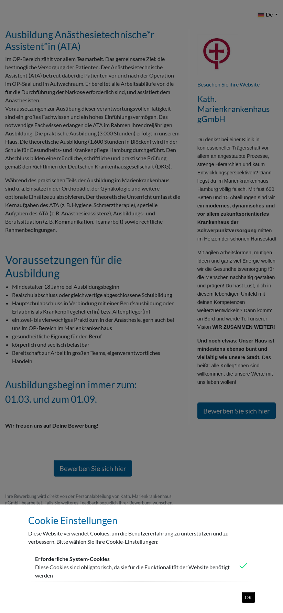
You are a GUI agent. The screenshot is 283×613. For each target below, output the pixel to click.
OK (248, 597)
